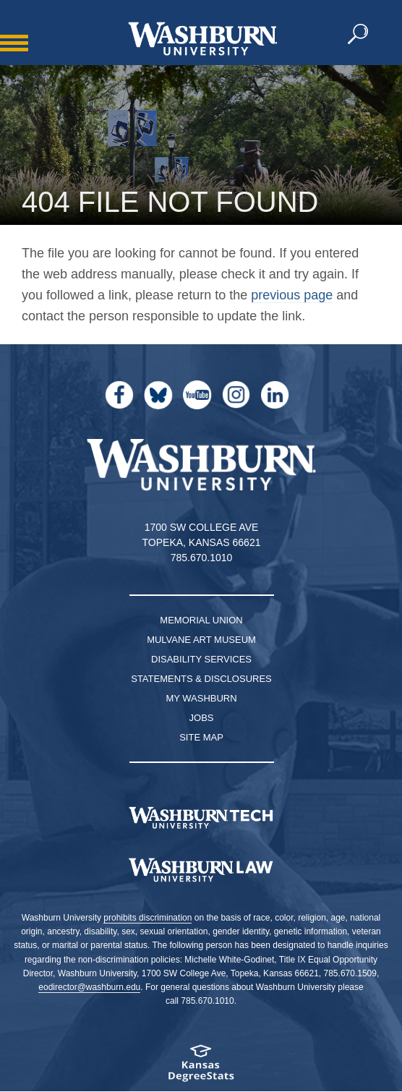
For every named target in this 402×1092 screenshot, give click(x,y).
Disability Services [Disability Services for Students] (201, 659)
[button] (358, 35)
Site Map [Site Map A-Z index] (201, 737)
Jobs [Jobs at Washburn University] (201, 717)
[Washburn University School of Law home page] (201, 870)
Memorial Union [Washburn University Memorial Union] (201, 620)
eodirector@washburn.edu (89, 987)
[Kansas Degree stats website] (201, 1067)
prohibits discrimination (147, 918)
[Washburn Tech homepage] (201, 817)
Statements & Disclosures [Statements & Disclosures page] (201, 678)
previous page (292, 295)
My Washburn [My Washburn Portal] (201, 698)
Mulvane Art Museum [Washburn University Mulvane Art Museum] (201, 639)
